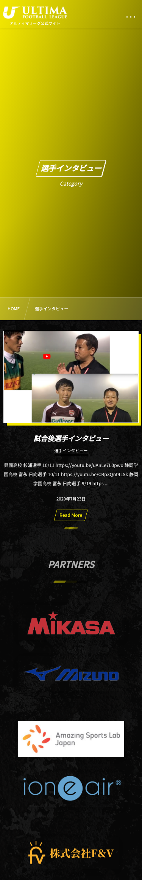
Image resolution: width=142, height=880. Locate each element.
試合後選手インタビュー (71, 438)
